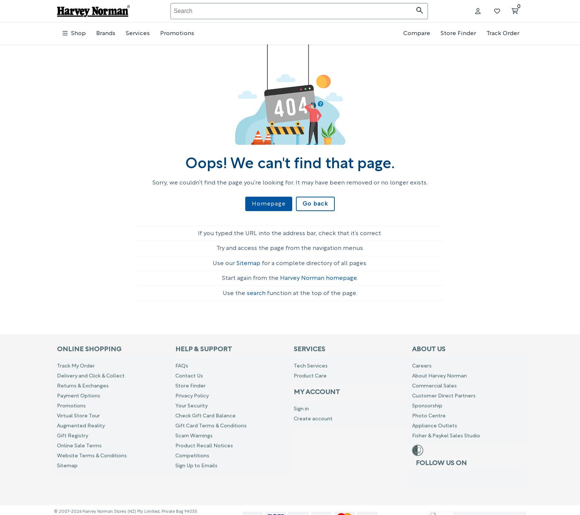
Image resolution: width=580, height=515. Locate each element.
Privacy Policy (192, 393)
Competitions (192, 452)
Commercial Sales (434, 383)
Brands (105, 34)
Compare (416, 34)
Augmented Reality (81, 423)
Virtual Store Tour (78, 413)
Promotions (177, 34)
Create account (313, 416)
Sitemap (248, 260)
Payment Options (78, 393)
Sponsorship (427, 403)
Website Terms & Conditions (92, 452)
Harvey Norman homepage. (319, 275)
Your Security (191, 403)
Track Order (502, 34)
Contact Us (189, 373)
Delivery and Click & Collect (91, 373)
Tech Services (311, 363)
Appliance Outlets (434, 423)
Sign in (301, 406)
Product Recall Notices (204, 442)
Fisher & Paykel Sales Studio (446, 433)
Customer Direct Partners (444, 393)
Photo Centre (429, 413)
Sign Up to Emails (196, 462)
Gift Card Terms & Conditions (211, 423)
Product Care (310, 373)
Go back (314, 204)
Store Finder (458, 34)
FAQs (181, 363)
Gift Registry (72, 433)
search (256, 290)
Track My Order (76, 363)
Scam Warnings (194, 433)
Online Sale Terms (79, 442)
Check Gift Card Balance (205, 413)
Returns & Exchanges (83, 383)
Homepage (269, 204)
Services (138, 34)
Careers (422, 363)
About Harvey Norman (439, 373)
